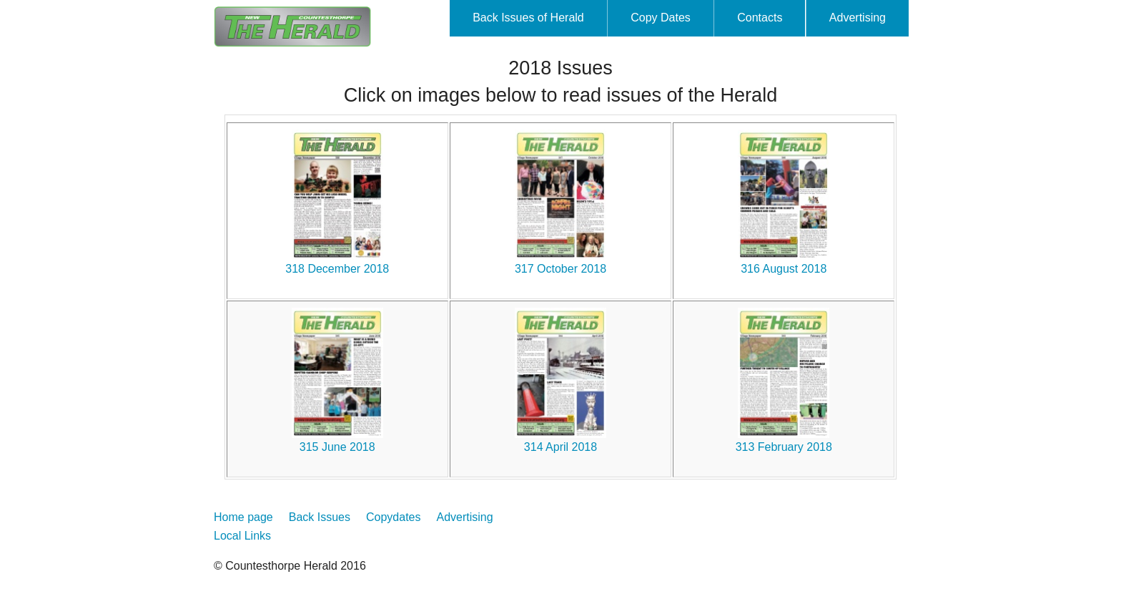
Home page (243, 517)
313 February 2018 (784, 447)
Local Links (242, 536)
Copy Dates (661, 17)
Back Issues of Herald (528, 17)
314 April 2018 (560, 447)
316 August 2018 (783, 269)
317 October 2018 (560, 269)
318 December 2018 (337, 269)
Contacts (759, 17)
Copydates (393, 517)
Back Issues (319, 517)
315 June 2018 (337, 447)
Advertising (857, 17)
